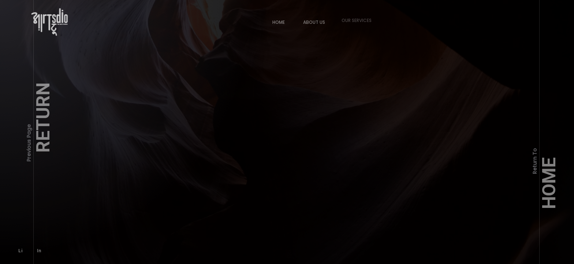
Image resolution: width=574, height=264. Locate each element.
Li (20, 250)
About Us (311, 19)
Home (278, 21)
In (36, 247)
